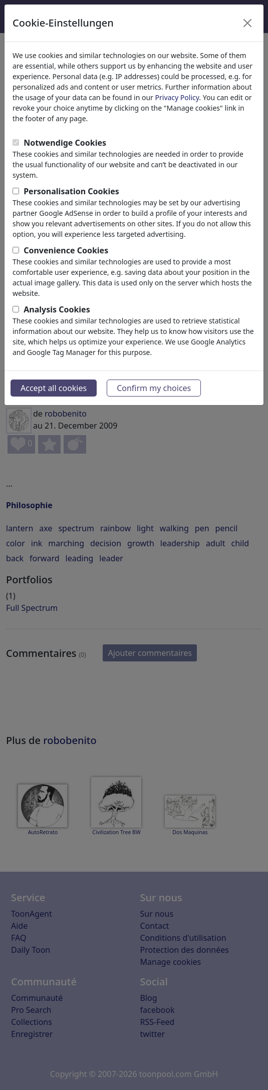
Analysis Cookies (57, 309)
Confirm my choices (154, 388)
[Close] (247, 23)
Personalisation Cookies (71, 191)
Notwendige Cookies (65, 142)
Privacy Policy (177, 97)
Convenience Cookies (66, 250)
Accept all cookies (54, 388)
